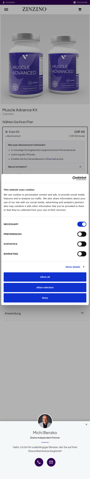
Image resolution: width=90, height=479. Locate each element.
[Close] (86, 424)
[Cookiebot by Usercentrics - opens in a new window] (72, 178)
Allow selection (45, 287)
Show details (73, 266)
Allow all (45, 277)
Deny (45, 297)
